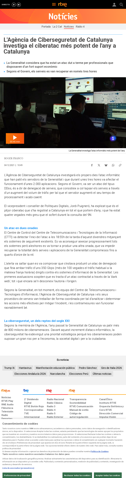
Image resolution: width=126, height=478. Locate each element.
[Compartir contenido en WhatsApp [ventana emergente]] (113, 164)
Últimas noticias (102, 373)
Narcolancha (57, 373)
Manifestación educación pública (55, 367)
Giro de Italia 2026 (111, 367)
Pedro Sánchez (88, 367)
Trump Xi (9, 367)
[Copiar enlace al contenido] (120, 164)
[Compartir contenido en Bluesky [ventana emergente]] (106, 164)
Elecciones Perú (78, 373)
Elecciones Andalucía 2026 (30, 373)
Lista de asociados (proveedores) (18, 475)
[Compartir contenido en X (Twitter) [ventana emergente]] (98, 164)
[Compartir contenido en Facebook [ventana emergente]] (91, 164)
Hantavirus (25, 367)
